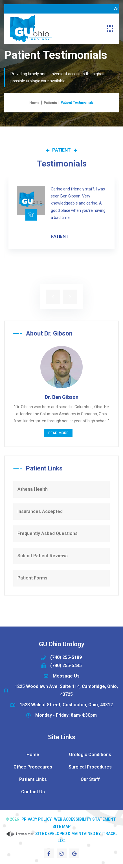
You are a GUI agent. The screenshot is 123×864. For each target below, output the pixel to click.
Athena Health (32, 489)
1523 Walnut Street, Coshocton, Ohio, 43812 (66, 704)
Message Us (66, 676)
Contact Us (33, 791)
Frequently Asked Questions (47, 533)
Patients (50, 103)
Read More (58, 433)
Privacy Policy (36, 819)
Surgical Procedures (90, 767)
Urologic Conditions (90, 754)
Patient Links (33, 779)
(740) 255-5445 (66, 665)
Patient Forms (32, 578)
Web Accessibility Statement (85, 819)
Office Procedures (33, 767)
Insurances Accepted (40, 511)
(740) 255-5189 (66, 657)
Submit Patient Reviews (42, 555)
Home (34, 103)
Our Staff (90, 779)
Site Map (61, 826)
